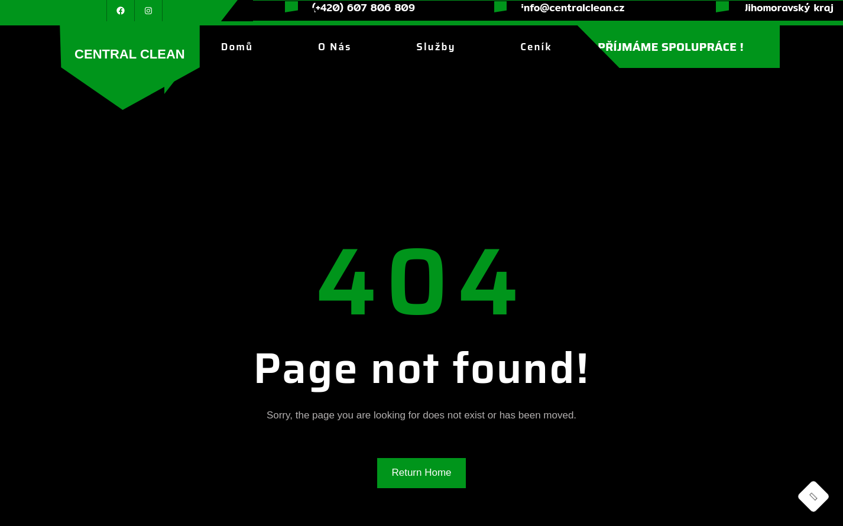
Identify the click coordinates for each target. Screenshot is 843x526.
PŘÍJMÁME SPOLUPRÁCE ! (671, 46)
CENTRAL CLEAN (129, 54)
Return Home (421, 472)
